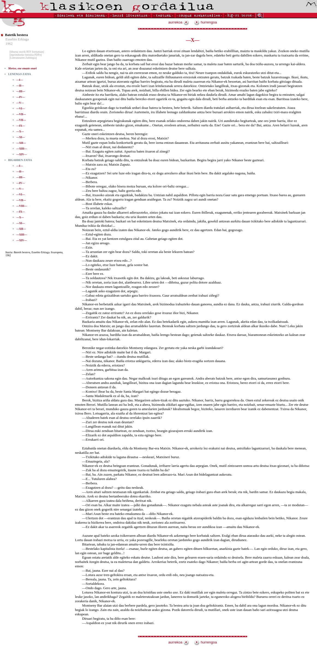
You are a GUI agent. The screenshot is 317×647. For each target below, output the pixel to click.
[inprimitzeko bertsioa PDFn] (26, 54)
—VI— (20, 108)
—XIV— (21, 154)
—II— (20, 85)
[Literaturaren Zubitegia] (23, 57)
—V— (20, 102)
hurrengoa (205, 22)
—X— (20, 131)
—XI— (20, 137)
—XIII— (21, 148)
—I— (19, 79)
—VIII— (21, 205)
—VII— (21, 114)
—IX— (20, 125)
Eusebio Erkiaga (17, 39)
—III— (20, 91)
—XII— (21, 142)
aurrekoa (178, 22)
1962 (9, 43)
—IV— (20, 97)
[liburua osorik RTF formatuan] (27, 51)
